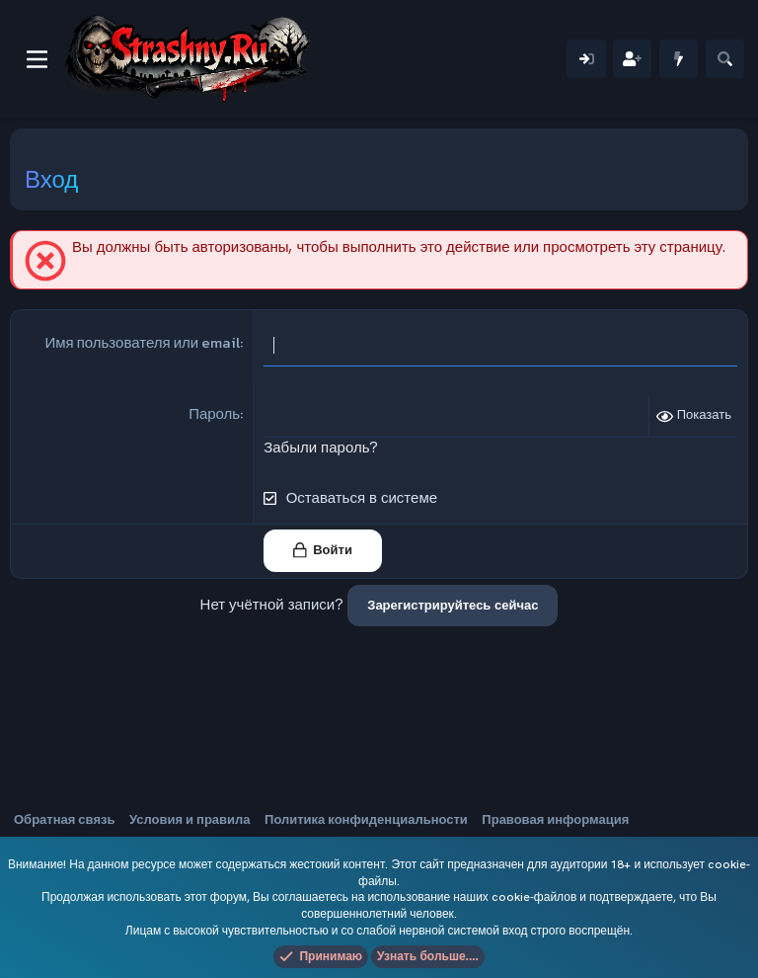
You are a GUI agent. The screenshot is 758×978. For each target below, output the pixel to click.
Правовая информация (555, 819)
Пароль (214, 413)
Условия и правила (190, 819)
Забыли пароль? (321, 447)
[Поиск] (725, 59)
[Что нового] (678, 59)
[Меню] (37, 59)
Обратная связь (64, 819)
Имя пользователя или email (142, 342)
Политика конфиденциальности (366, 819)
